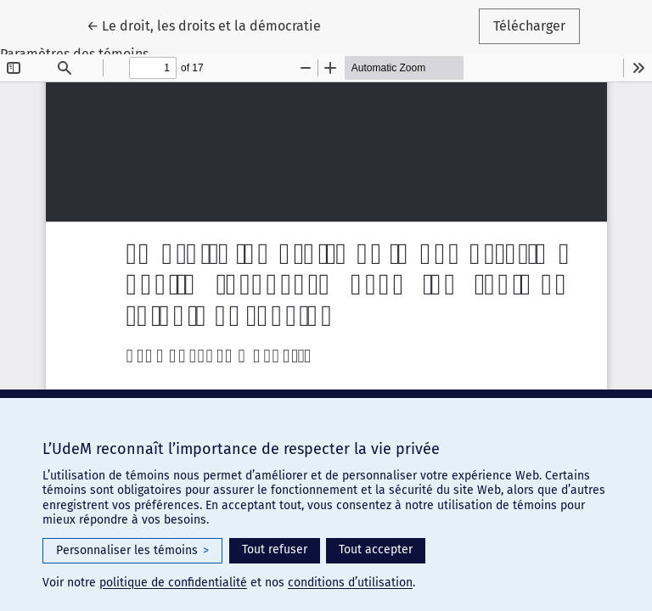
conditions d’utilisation (350, 582)
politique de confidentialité (173, 582)
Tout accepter (376, 549)
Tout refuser (274, 549)
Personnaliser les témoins (132, 550)
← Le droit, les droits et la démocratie (211, 24)
